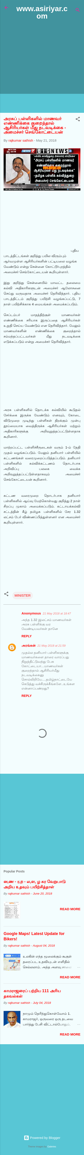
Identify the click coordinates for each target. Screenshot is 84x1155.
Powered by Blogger (42, 1138)
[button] (77, 119)
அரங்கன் (29, 645)
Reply (27, 636)
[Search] (77, 10)
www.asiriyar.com (41, 12)
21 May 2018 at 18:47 (57, 613)
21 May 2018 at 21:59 (51, 645)
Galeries (51, 1146)
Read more (70, 909)
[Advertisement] (42, 67)
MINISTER (23, 595)
